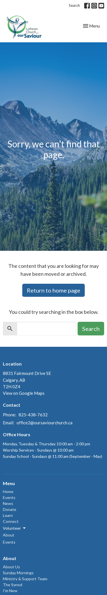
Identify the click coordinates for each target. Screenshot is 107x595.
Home (8, 491)
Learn (8, 515)
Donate (9, 509)
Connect (11, 521)
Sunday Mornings (18, 572)
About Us (11, 566)
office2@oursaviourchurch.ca (44, 422)
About (8, 535)
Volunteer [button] (15, 528)
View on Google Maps (24, 393)
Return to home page (53, 290)
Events (9, 497)
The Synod (12, 584)
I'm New (10, 590)
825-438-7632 (33, 414)
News (8, 503)
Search (74, 5)
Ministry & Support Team (25, 578)
